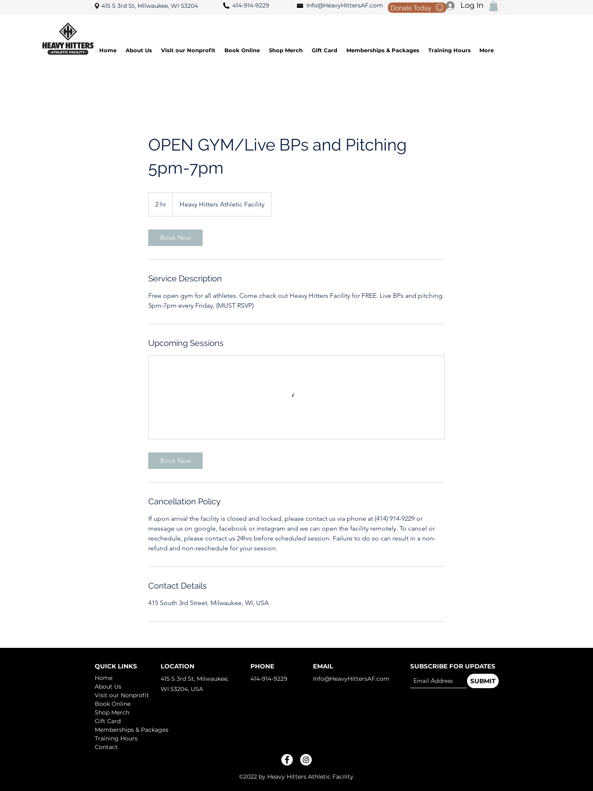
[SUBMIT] (483, 681)
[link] (175, 238)
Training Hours (116, 738)
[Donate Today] (417, 7)
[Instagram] (306, 759)
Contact (106, 747)
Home (103, 678)
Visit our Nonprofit (122, 695)
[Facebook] (287, 759)
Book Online (113, 703)
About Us (108, 686)
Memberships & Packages (124, 729)
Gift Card (108, 721)
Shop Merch (112, 712)
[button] (493, 6)
